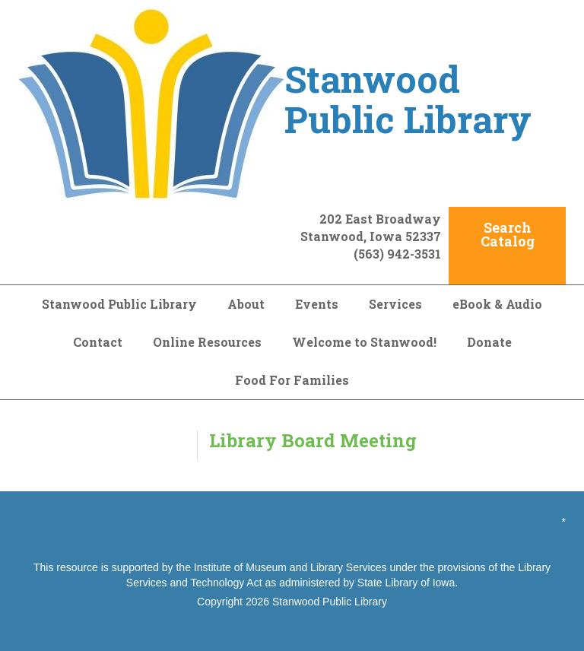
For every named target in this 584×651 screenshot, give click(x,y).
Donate (489, 342)
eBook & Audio (497, 304)
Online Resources (207, 342)
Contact (97, 342)
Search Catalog (508, 234)
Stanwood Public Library (119, 304)
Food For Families (292, 380)
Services (395, 304)
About (246, 304)
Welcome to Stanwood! (364, 342)
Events (316, 304)
